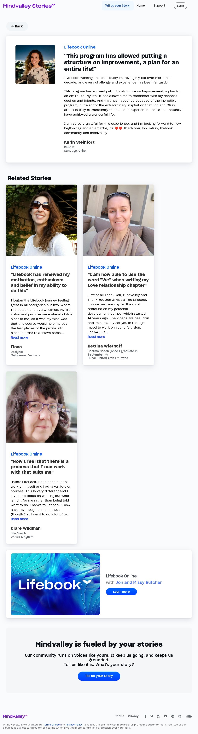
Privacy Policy (75, 724)
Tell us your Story (118, 5)
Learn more (121, 592)
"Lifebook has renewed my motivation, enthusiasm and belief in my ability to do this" (40, 282)
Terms (120, 716)
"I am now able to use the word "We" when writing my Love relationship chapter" (118, 280)
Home (141, 5)
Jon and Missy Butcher (139, 582)
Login (180, 5)
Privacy (133, 716)
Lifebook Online (80, 47)
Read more (19, 337)
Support (159, 5)
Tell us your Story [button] (99, 676)
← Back (17, 26)
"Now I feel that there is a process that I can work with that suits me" (40, 467)
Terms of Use (52, 724)
